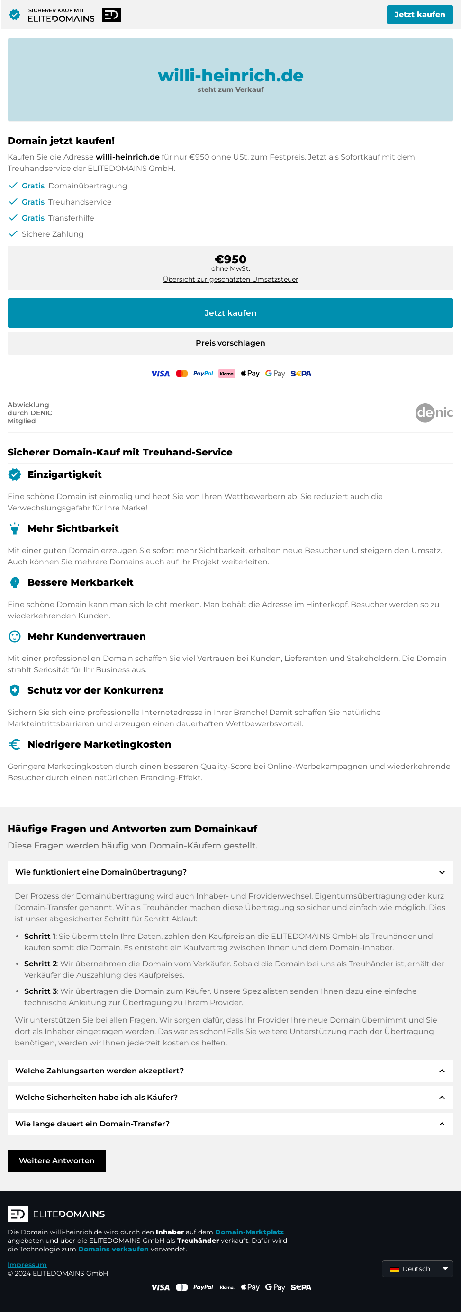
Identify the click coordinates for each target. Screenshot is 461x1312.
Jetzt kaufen (420, 14)
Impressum (27, 1264)
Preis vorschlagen (230, 343)
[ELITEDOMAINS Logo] (150, 1214)
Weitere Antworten (57, 1160)
